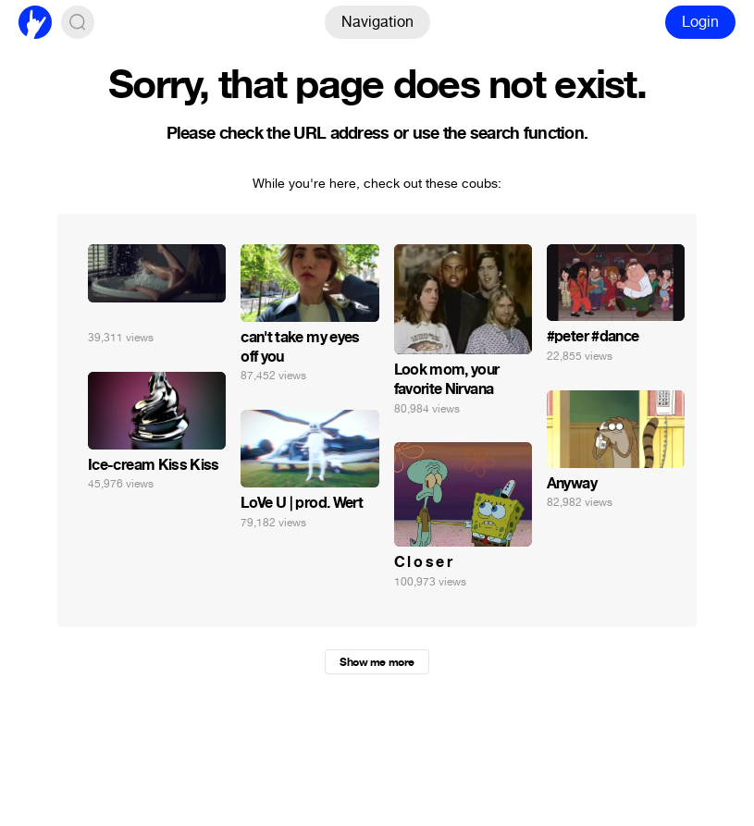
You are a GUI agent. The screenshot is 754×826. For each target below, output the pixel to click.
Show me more (377, 662)
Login (700, 21)
